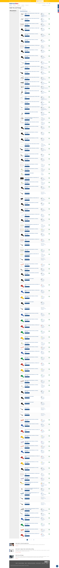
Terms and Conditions (21, 563)
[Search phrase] (46, 5)
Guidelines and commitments (31, 563)
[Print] (58, 6)
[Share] (58, 7)
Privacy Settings (27, 565)
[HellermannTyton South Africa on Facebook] (58, 9)
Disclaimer (47, 563)
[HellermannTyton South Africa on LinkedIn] (58, 11)
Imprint (26, 563)
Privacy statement (38, 563)
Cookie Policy (43, 563)
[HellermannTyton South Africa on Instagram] (58, 12)
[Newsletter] (58, 5)
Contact (17, 563)
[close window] (49, 1)
